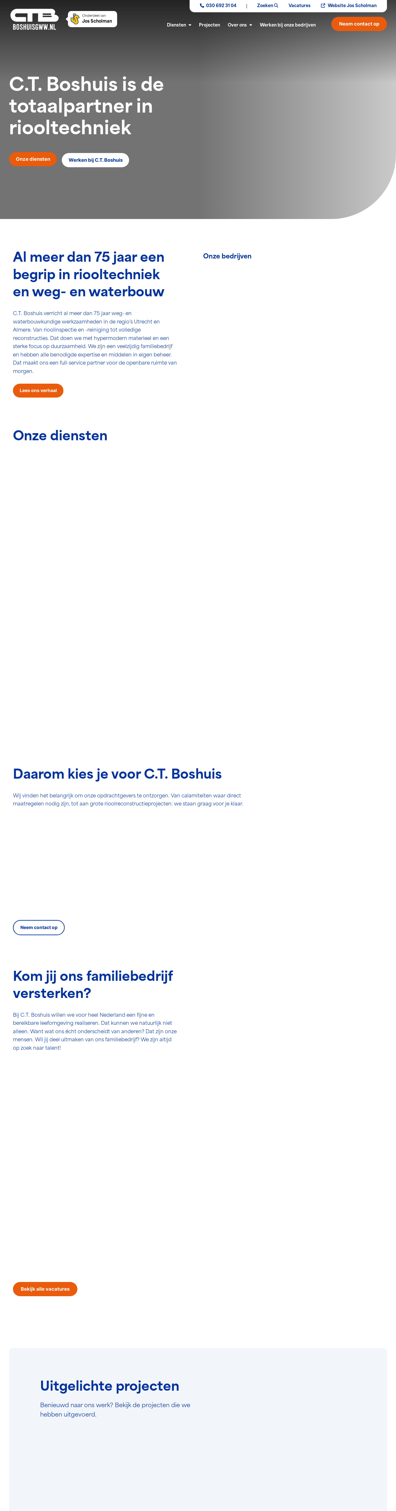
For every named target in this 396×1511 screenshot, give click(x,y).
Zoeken (267, 6)
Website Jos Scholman (349, 6)
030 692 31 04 (218, 6)
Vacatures (300, 6)
